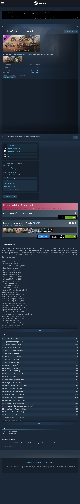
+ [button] (15, 78)
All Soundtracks (6, 28)
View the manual (10, 182)
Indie (12, 78)
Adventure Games (17, 28)
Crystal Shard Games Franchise (33, 28)
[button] (71, 218)
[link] (57, 238)
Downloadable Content (64, 28)
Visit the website (9, 179)
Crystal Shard (34, 72)
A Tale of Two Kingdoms (50, 28)
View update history (10, 185)
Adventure (6, 78)
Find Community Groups (11, 190)
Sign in (4, 137)
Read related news (9, 188)
